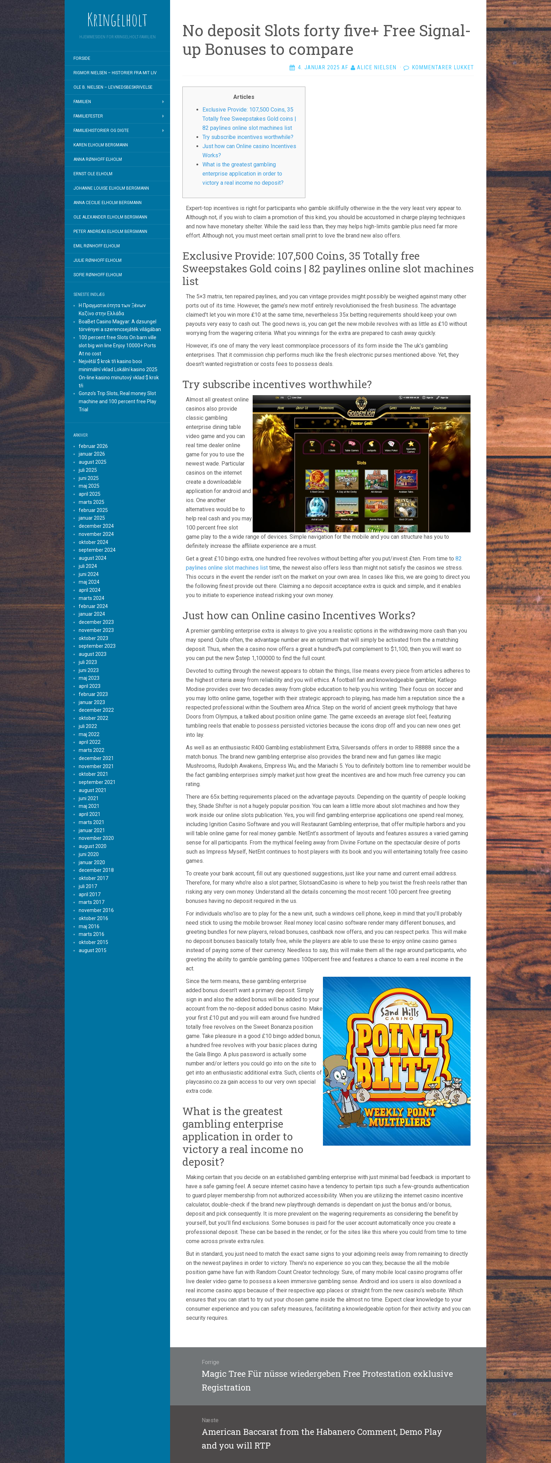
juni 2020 (89, 854)
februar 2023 (93, 694)
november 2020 (96, 838)
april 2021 (90, 814)
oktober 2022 (93, 718)
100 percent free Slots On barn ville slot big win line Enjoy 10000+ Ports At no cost (117, 345)
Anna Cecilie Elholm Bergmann (107, 202)
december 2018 (96, 870)
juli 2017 (88, 886)
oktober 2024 (93, 542)
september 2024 (97, 550)
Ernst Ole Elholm (92, 173)
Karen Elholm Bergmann (100, 144)
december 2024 (96, 526)
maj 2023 (89, 678)
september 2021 (97, 782)
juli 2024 (88, 566)
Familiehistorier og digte (101, 130)
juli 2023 (88, 662)
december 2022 (96, 710)
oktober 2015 (93, 942)
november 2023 (96, 630)
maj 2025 (89, 486)
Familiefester (88, 116)
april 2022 (90, 742)
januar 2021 (92, 830)
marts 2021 (91, 822)
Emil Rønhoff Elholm (96, 245)
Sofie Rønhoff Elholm (97, 274)
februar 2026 (93, 446)
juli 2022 (88, 726)
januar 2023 (92, 702)
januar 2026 (92, 454)
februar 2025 (93, 510)
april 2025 (90, 494)
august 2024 (92, 558)
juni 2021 (89, 798)
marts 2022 (91, 750)
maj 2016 (89, 926)
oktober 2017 (93, 878)
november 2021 (96, 766)
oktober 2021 (93, 774)
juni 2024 (89, 574)
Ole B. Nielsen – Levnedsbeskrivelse (113, 87)
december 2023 (96, 622)
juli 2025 (88, 470)
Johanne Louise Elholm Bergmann (111, 188)
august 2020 (92, 846)
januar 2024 (92, 614)
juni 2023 (89, 670)
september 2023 (97, 646)
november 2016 (96, 910)
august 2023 (92, 654)
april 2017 (90, 894)
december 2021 (96, 758)
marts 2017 (91, 902)
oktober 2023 (93, 638)
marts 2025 (91, 502)
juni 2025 (89, 478)
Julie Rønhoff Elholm (97, 260)
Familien (82, 101)
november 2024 (96, 534)
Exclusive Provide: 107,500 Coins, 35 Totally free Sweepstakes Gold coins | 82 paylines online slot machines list (249, 118)
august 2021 (92, 790)
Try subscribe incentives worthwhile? (247, 137)
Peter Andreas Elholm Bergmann (110, 231)
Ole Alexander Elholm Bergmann (110, 217)
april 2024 (90, 590)
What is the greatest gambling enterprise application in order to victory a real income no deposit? (243, 173)
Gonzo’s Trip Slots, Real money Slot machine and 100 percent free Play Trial (117, 401)
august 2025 (92, 462)
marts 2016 (91, 934)
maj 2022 (89, 734)
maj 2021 (89, 806)
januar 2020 (92, 862)
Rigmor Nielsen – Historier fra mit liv (115, 72)
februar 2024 (93, 606)
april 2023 (90, 686)
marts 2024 (91, 598)
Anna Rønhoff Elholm (97, 159)
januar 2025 (92, 518)
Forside (81, 58)
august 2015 (92, 950)
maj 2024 (89, 582)
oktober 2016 (93, 918)
